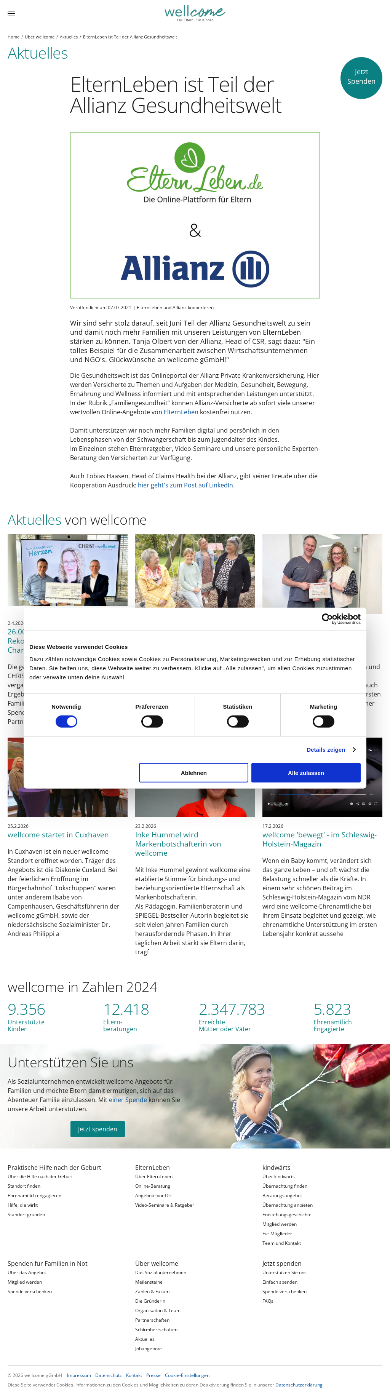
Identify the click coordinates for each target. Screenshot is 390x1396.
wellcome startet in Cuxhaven (58, 834)
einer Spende (128, 1100)
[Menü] (11, 13)
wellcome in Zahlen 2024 (83, 986)
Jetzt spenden (97, 1129)
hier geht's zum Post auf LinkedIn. (186, 485)
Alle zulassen (306, 772)
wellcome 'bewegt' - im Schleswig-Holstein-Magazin (319, 839)
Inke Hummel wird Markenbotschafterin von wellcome (178, 844)
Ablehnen (194, 772)
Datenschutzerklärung (299, 1385)
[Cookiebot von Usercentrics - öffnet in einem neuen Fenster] (327, 619)
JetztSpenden (361, 76)
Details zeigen (326, 749)
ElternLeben (181, 412)
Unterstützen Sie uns (71, 1062)
